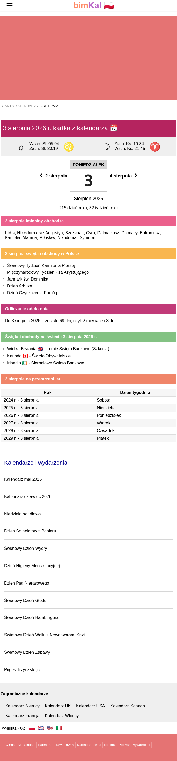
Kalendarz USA (90, 706)
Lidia (10, 233)
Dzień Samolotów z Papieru (30, 531)
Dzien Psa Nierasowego (26, 583)
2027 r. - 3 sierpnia (21, 423)
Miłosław (47, 237)
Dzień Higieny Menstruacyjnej (32, 566)
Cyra (90, 233)
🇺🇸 (50, 728)
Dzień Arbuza (19, 286)
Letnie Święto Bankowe (78, 349)
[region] (88, 58)
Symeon (87, 237)
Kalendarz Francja (22, 715)
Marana (30, 237)
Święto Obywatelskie (51, 356)
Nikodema (66, 237)
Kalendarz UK (58, 706)
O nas (10, 745)
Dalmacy (129, 233)
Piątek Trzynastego (22, 669)
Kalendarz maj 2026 (23, 479)
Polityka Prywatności (134, 745)
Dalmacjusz (108, 233)
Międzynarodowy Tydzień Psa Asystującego (48, 272)
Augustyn (54, 233)
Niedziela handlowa (22, 514)
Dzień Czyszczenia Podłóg (32, 293)
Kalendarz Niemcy (22, 706)
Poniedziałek (88, 165)
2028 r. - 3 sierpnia (21, 430)
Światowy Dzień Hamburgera (31, 617)
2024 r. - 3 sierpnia (21, 400)
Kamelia (12, 237)
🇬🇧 (41, 728)
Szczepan (74, 233)
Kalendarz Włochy (62, 715)
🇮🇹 (59, 728)
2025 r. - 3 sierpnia (21, 407)
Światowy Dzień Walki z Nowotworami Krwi (44, 635)
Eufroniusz (150, 233)
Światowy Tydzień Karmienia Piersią (41, 265)
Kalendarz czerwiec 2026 (27, 496)
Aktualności (26, 745)
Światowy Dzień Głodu (25, 600)
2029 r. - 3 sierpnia (21, 438)
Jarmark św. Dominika (27, 279)
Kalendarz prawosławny (56, 745)
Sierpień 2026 (88, 198)
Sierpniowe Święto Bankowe (57, 363)
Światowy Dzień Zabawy (27, 652)
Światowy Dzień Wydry (25, 548)
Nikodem (26, 233)
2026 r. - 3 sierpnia (21, 415)
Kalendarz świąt (89, 745)
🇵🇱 (93, 5)
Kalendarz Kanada (127, 706)
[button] (9, 5)
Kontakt (110, 745)
